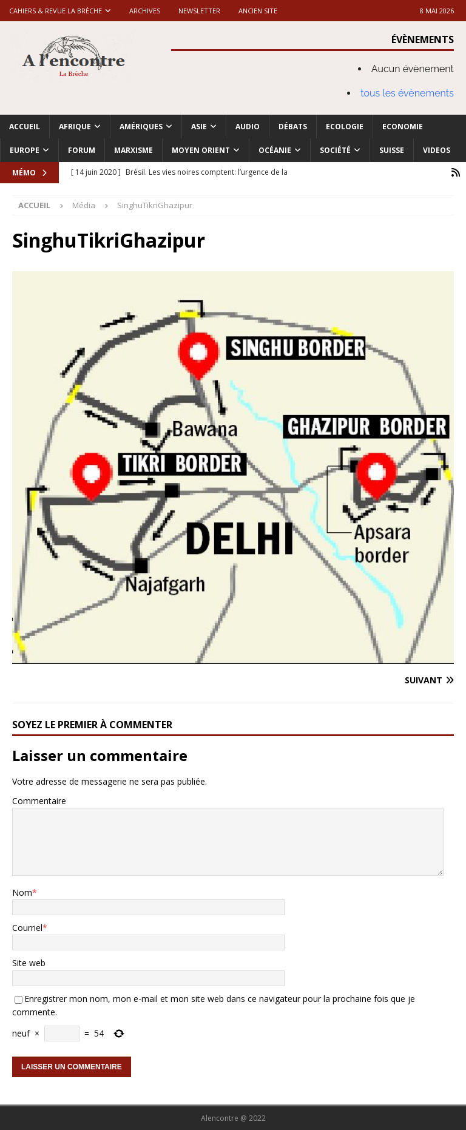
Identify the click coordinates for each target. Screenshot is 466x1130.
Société (335, 150)
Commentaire (39, 801)
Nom (22, 892)
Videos (436, 150)
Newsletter (199, 10)
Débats (293, 126)
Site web (29, 963)
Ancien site (257, 10)
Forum (81, 150)
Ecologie (344, 126)
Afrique (75, 126)
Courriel (27, 927)
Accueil (24, 126)
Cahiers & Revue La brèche (55, 10)
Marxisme (133, 150)
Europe (24, 150)
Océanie (274, 150)
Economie (402, 126)
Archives (144, 10)
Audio (247, 126)
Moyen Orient (201, 150)
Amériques (141, 126)
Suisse (391, 150)
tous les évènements (407, 93)
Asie (199, 126)
